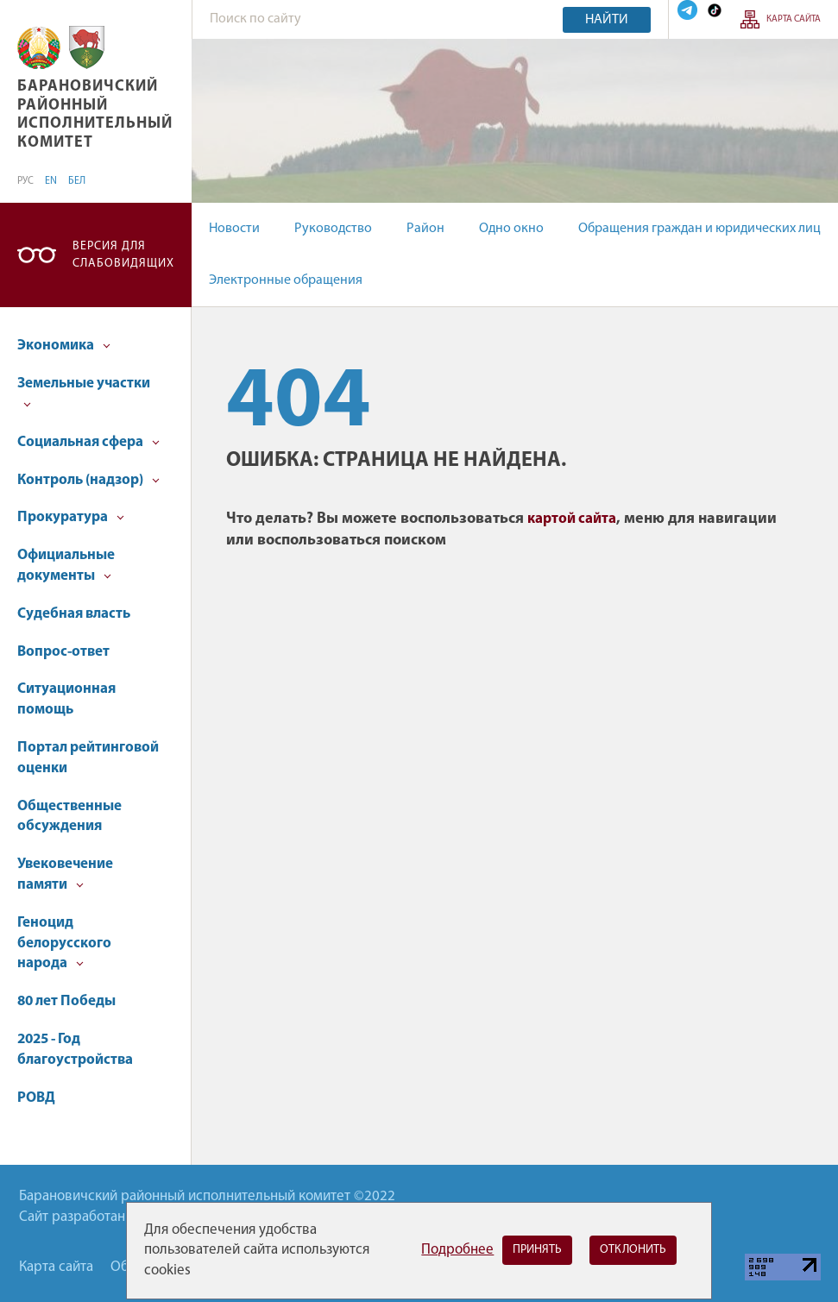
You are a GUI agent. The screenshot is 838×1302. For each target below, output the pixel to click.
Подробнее (457, 1249)
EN (51, 181)
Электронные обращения (285, 280)
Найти (606, 20)
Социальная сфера (88, 442)
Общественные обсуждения (69, 816)
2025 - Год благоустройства (75, 1049)
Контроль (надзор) (88, 480)
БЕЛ (76, 181)
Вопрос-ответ (63, 652)
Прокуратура (70, 517)
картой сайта (571, 519)
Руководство (333, 229)
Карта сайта (793, 19)
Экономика (63, 345)
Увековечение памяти (65, 874)
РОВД (36, 1098)
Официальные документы (66, 565)
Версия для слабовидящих (123, 255)
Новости (234, 229)
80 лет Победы (66, 1001)
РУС (25, 181)
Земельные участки (83, 392)
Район (425, 229)
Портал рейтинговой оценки (88, 758)
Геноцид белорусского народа (64, 943)
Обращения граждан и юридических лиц (699, 229)
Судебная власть (73, 614)
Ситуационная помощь (66, 699)
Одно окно (511, 229)
